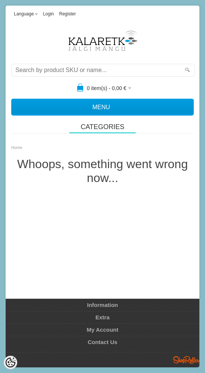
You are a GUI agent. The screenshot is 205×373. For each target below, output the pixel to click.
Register (67, 14)
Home (16, 147)
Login (48, 14)
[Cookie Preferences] (10, 362)
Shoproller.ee (186, 360)
